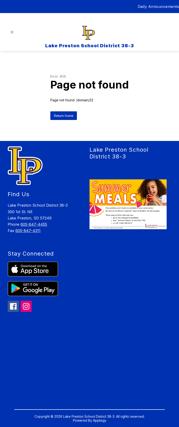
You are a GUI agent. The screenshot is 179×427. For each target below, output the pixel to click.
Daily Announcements (158, 6)
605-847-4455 (34, 224)
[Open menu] (12, 32)
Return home (63, 116)
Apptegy (99, 420)
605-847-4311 (28, 230)
